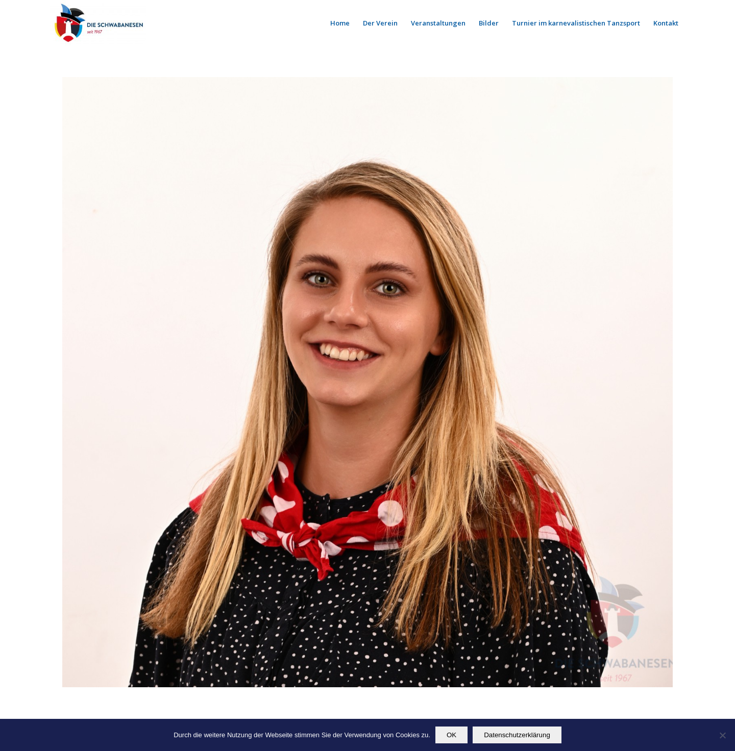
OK (451, 735)
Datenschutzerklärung (517, 735)
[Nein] (722, 735)
